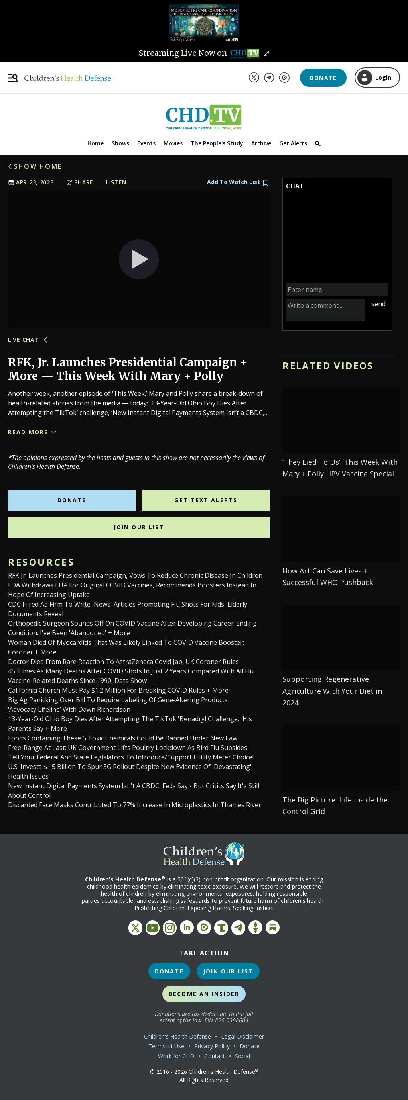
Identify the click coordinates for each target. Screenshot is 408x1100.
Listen (116, 182)
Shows (120, 143)
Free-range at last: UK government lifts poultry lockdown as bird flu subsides (127, 747)
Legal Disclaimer (242, 1036)
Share (79, 182)
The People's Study (217, 143)
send (378, 303)
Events (146, 143)
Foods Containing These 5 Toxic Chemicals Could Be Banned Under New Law (122, 738)
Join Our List (139, 527)
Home (95, 143)
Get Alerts (293, 143)
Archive (261, 143)
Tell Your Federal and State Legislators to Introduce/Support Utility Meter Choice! (131, 757)
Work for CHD (176, 1056)
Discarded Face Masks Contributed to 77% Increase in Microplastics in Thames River (134, 805)
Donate (323, 78)
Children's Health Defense (177, 1036)
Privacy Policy (212, 1046)
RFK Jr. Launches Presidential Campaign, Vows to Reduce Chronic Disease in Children (135, 575)
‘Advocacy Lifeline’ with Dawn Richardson (69, 709)
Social (242, 1056)
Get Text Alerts (205, 500)
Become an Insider (204, 994)
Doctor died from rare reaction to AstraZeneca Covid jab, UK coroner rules (123, 661)
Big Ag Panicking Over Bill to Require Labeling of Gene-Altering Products (118, 699)
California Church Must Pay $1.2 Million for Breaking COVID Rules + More (118, 690)
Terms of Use (166, 1046)
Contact (214, 1056)
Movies (173, 143)
